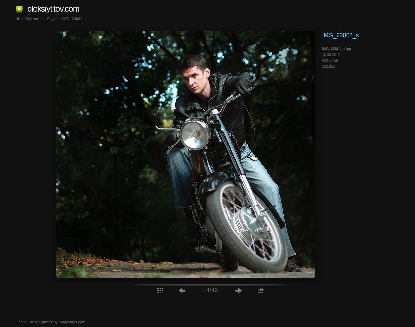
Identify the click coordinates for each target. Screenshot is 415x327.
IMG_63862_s (74, 19)
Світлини (33, 19)
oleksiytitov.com (53, 9)
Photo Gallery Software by (50, 322)
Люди (51, 19)
